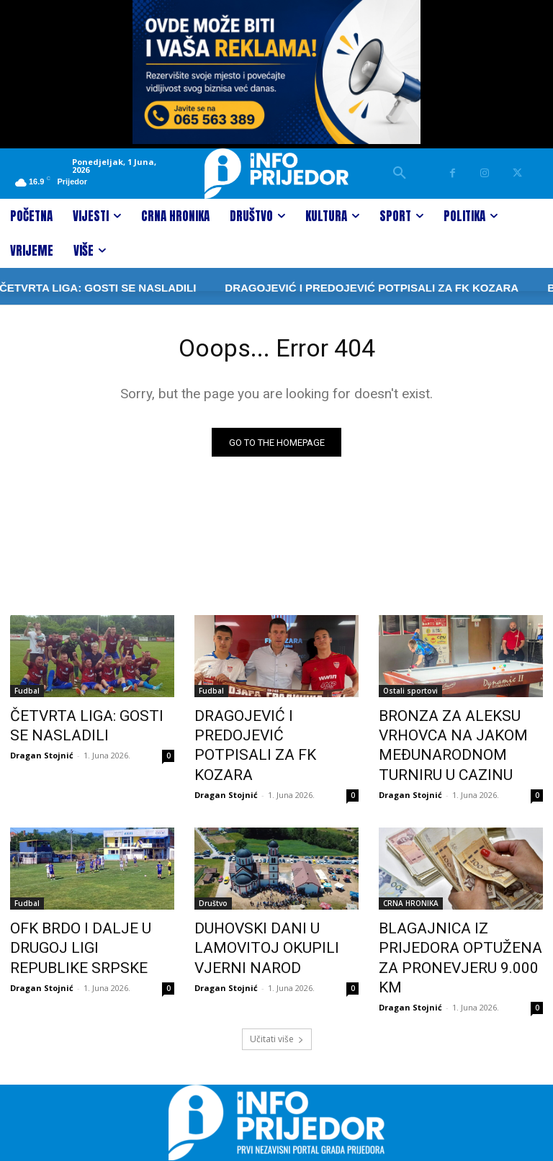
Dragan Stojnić (41, 752)
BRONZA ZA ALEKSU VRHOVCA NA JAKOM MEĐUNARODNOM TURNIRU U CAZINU (459, 743)
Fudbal (27, 695)
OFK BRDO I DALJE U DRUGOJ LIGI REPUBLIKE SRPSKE (91, 924)
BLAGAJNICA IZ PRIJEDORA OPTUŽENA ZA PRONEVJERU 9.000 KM (457, 932)
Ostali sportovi (410, 695)
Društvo (213, 892)
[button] (399, 173)
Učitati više (277, 997)
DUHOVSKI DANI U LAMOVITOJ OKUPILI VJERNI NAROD (273, 932)
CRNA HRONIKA (411, 892)
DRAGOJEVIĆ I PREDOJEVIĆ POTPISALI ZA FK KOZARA (322, 288)
